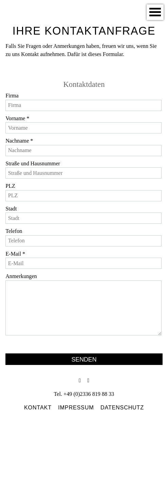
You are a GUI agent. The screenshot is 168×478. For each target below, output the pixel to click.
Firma (11, 95)
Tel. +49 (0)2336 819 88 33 (84, 392)
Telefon (13, 230)
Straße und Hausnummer (32, 163)
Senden (84, 357)
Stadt (11, 208)
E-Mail (15, 253)
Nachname (19, 140)
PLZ (10, 185)
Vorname (17, 118)
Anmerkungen (21, 275)
